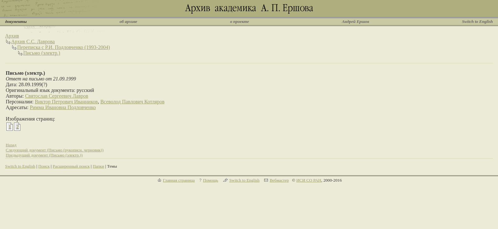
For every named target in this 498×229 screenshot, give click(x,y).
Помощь (210, 180)
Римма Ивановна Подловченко (63, 107)
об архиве (128, 21)
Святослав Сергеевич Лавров (56, 96)
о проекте (239, 21)
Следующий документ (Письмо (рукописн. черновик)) (55, 150)
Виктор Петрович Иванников (66, 101)
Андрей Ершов (355, 21)
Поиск (44, 166)
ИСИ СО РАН (308, 180)
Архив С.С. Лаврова (33, 41)
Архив (12, 35)
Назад (11, 144)
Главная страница (179, 180)
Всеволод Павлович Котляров (132, 101)
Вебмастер (279, 180)
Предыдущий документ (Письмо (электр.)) (44, 155)
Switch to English (477, 21)
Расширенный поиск (71, 166)
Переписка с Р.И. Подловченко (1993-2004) (63, 47)
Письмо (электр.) (41, 53)
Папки (98, 166)
